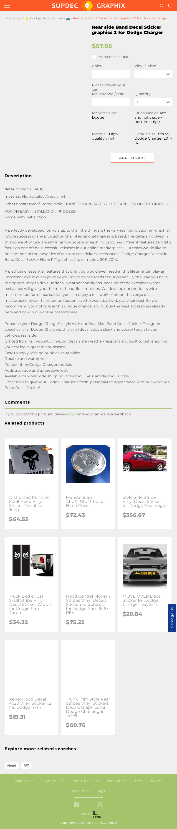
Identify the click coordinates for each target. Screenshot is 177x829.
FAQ (138, 781)
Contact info (25, 781)
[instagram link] (100, 805)
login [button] (71, 414)
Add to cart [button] (132, 158)
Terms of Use (116, 781)
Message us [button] (172, 617)
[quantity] (153, 102)
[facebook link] (76, 805)
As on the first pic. (110, 56)
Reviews (156, 781)
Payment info (53, 781)
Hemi (11, 765)
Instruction (81, 791)
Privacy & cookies (85, 781)
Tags (101, 791)
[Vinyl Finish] (153, 74)
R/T (26, 765)
